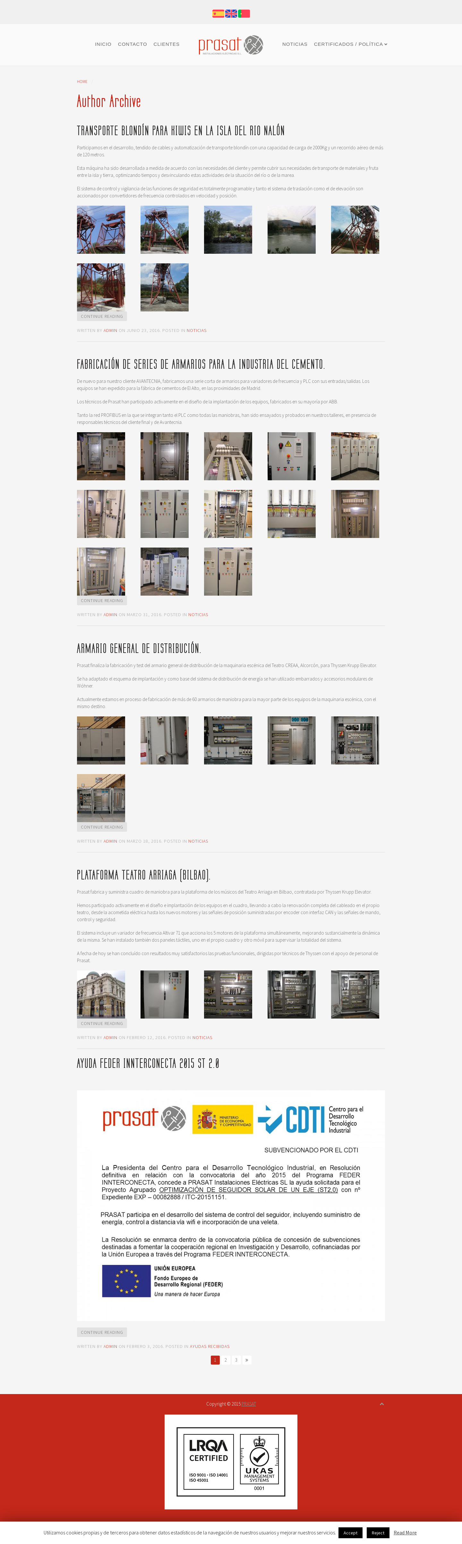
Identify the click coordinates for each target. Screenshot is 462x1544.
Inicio (103, 44)
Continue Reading (102, 316)
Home (82, 81)
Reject (378, 1533)
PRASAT (249, 1404)
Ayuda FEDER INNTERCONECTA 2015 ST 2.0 (148, 1063)
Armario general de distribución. (139, 648)
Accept (350, 1533)
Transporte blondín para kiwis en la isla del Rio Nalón (181, 130)
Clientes (167, 44)
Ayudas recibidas (210, 1346)
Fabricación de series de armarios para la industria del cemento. (201, 364)
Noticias (295, 44)
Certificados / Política (348, 44)
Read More (405, 1532)
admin (110, 330)
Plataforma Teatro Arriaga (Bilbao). (144, 875)
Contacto (132, 44)
